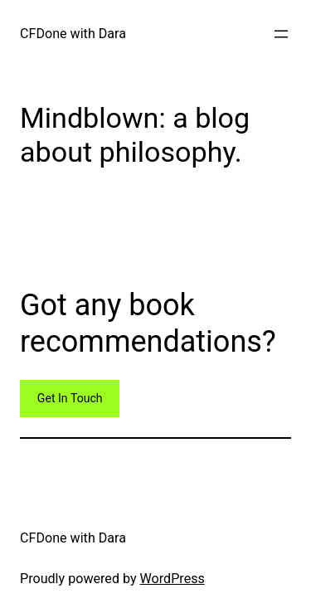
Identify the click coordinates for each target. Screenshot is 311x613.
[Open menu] (281, 34)
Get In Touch (70, 398)
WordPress (172, 578)
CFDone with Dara (73, 33)
